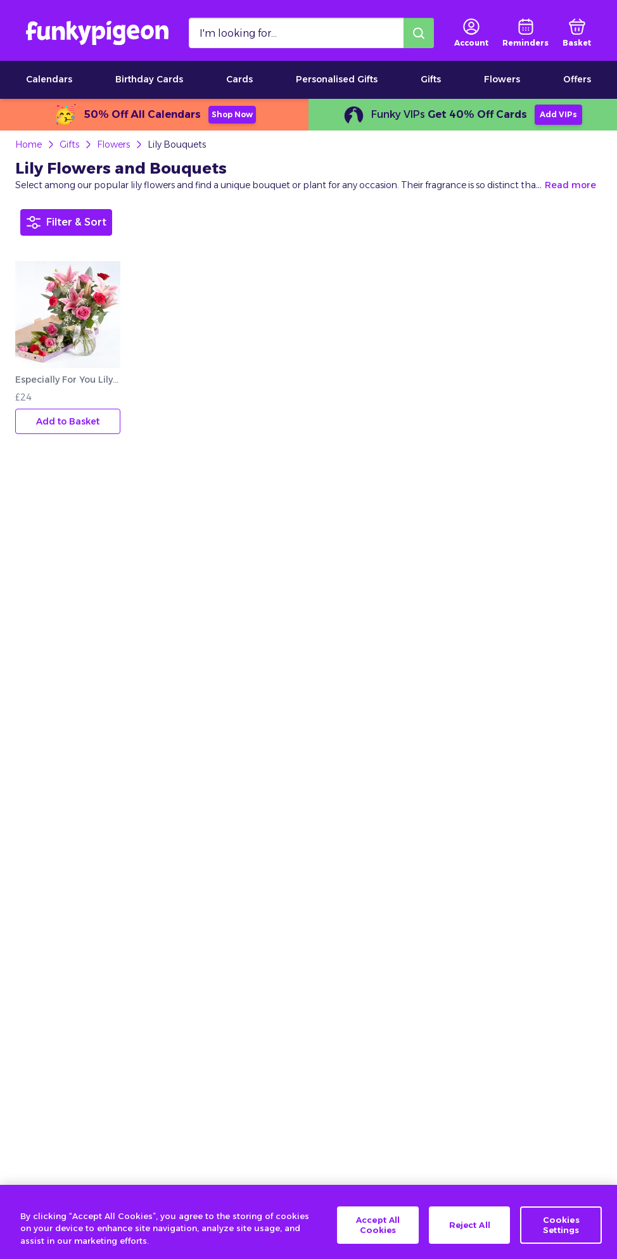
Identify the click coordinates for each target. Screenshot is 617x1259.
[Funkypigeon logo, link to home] (97, 33)
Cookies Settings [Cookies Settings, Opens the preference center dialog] (561, 1235)
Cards (239, 79)
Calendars (49, 79)
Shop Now (232, 114)
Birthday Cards (149, 79)
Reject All (469, 1235)
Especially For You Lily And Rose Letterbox (67, 379)
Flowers (502, 79)
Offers (577, 79)
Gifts (431, 79)
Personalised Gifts (337, 79)
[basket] (577, 33)
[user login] (471, 33)
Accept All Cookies (378, 1235)
